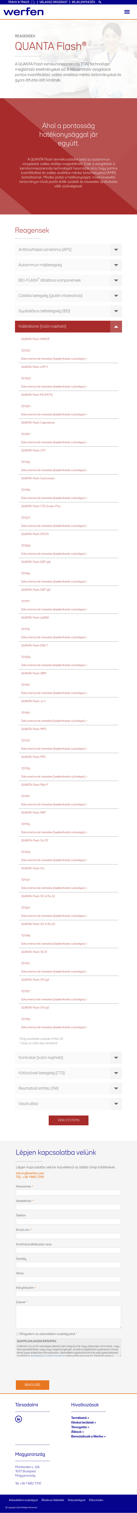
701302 (26, 378)
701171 (25, 601)
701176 (25, 629)
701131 (25, 740)
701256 (26, 657)
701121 (25, 880)
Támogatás (79, 1427)
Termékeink (79, 1418)
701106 (25, 1019)
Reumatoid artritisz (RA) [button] (70, 1088)
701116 (25, 824)
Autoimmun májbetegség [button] (70, 265)
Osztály (21, 1258)
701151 (25, 963)
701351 (25, 434)
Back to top (127, 1503)
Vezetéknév (24, 1201)
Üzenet (21, 1302)
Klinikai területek (82, 1422)
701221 (25, 518)
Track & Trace (21, 2)
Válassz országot (53, 2)
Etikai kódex (96, 1500)
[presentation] (43, 1368)
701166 (25, 573)
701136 (25, 768)
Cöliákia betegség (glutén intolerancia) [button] (70, 296)
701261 (25, 908)
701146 (25, 935)
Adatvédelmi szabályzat (23, 1500)
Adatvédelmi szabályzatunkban (48, 1356)
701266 (26, 545)
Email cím (23, 1230)
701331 (25, 350)
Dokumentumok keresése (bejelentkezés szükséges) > (54, 358)
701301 (25, 406)
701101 (25, 991)
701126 (25, 462)
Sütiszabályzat (76, 1500)
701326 (26, 852)
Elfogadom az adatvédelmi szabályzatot (47, 1334)
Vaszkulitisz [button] (70, 1104)
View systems (69, 1120)
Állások (76, 1432)
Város (20, 1273)
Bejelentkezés (83, 2)
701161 (25, 713)
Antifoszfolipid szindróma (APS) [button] (70, 250)
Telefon (21, 1215)
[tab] (68, 250)
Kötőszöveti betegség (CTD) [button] (70, 1073)
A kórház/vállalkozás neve (34, 1244)
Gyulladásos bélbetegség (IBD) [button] (70, 311)
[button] (68, 280)
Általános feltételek (52, 1500)
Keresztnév (23, 1186)
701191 (25, 796)
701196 (25, 490)
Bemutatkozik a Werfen (87, 1436)
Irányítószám (25, 1287)
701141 (25, 685)
